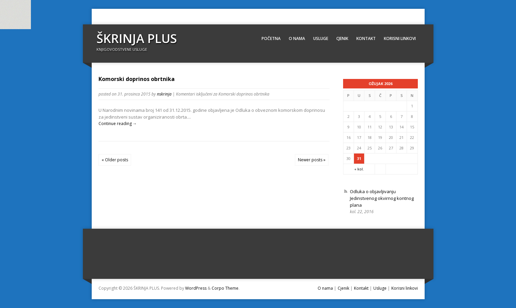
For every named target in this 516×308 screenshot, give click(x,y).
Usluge (320, 38)
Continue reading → (118, 123)
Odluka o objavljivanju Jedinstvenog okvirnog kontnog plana (382, 198)
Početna (271, 38)
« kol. (359, 168)
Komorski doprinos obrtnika (137, 79)
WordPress (196, 288)
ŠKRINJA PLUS (136, 38)
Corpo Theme (225, 288)
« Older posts (115, 160)
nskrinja (164, 94)
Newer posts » (311, 160)
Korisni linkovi (400, 38)
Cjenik (342, 38)
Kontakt (366, 38)
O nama (297, 38)
